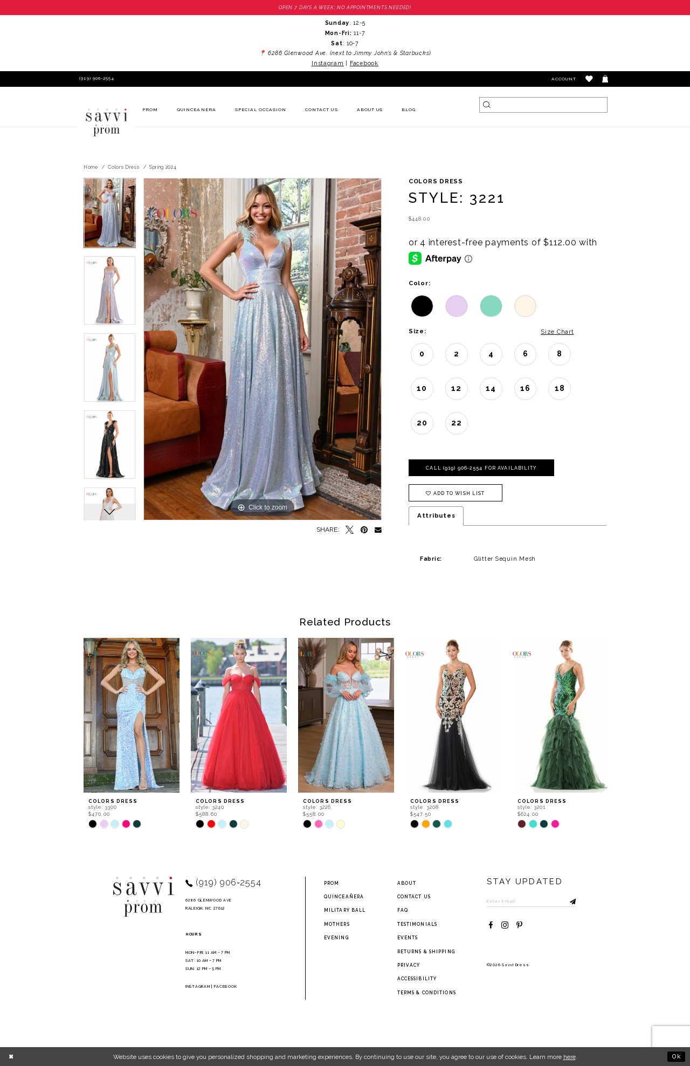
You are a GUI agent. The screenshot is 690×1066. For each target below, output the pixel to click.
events (407, 937)
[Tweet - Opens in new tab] (350, 530)
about (407, 883)
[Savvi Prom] (107, 122)
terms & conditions (426, 992)
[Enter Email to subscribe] (531, 901)
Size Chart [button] (557, 331)
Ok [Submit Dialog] (676, 1056)
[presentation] (132, 715)
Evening (336, 937)
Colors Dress (123, 167)
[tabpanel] (110, 216)
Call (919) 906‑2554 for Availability (481, 468)
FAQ (402, 910)
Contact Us (414, 896)
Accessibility (417, 978)
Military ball (345, 910)
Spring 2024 (163, 167)
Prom (331, 883)
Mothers (337, 924)
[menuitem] (150, 110)
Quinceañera (344, 896)
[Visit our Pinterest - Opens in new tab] (519, 925)
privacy (408, 965)
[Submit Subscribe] (568, 901)
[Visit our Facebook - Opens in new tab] (491, 925)
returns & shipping (426, 951)
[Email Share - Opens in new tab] (378, 530)
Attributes (436, 515)
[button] (589, 79)
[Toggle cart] (605, 79)
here (569, 1057)
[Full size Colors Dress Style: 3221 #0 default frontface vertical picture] (262, 349)
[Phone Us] (95, 79)
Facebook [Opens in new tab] (364, 63)
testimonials (417, 924)
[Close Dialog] (11, 1056)
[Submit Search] (487, 105)
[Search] (543, 105)
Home (91, 167)
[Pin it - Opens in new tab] (364, 530)
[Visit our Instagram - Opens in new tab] (505, 925)
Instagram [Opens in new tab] (328, 63)
